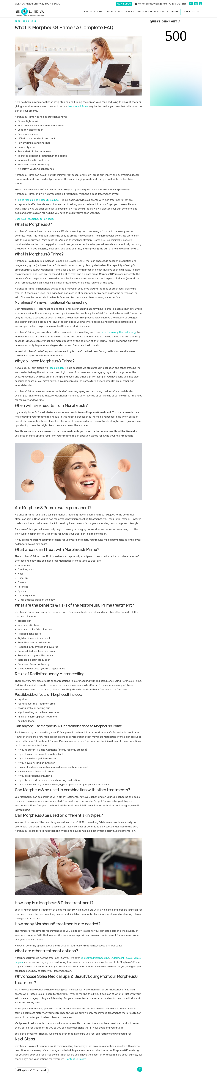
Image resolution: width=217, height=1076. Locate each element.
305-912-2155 (177, 4)
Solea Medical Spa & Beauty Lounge (38, 200)
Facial (88, 12)
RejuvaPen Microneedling (94, 958)
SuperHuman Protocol (151, 12)
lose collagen (56, 367)
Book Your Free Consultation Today (34, 219)
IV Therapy (125, 12)
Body (110, 12)
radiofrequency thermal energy (119, 332)
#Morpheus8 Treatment (31, 1070)
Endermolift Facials (121, 958)
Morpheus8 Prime (78, 106)
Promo (175, 12)
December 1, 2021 (25, 21)
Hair (100, 12)
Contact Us (191, 12)
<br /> (176, 67)
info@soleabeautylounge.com (151, 4)
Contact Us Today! (76, 1059)
